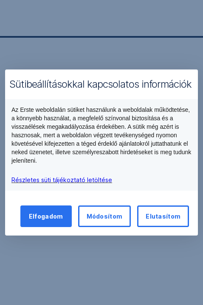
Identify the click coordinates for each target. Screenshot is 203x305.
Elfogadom (46, 216)
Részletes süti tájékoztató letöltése (61, 179)
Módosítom (105, 216)
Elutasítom (163, 216)
